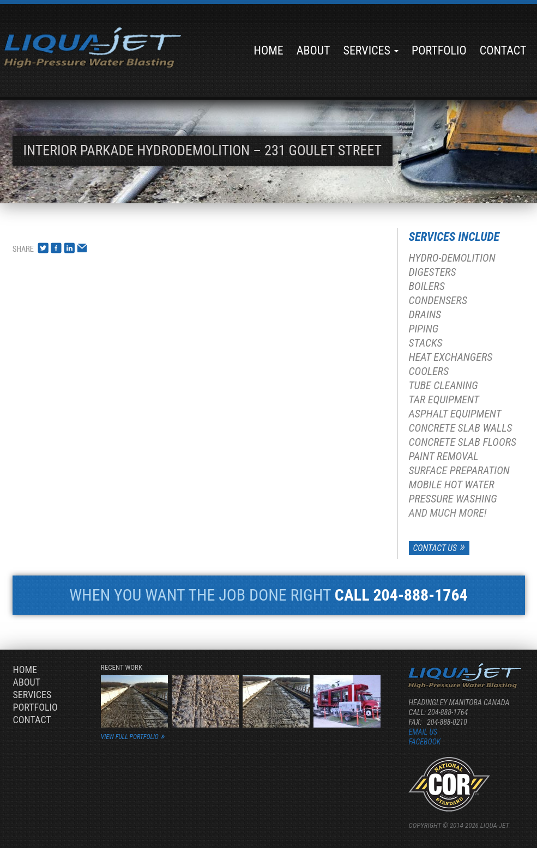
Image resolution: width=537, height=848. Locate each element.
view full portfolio (130, 737)
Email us (422, 732)
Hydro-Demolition (452, 257)
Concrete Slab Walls (460, 427)
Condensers (438, 300)
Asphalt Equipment (455, 413)
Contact (503, 50)
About (313, 50)
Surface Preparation (459, 470)
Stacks (426, 342)
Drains (425, 314)
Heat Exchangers (451, 357)
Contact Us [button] (435, 548)
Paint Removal (444, 456)
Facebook (424, 741)
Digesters (432, 271)
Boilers (427, 286)
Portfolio (439, 50)
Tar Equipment (444, 399)
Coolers (429, 371)
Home (268, 50)
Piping (424, 328)
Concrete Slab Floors (462, 442)
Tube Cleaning (443, 385)
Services (371, 50)
